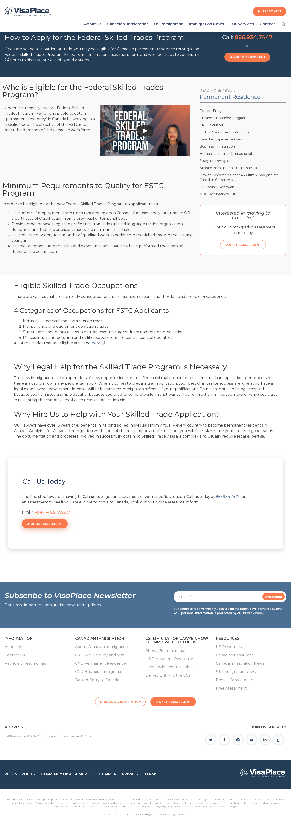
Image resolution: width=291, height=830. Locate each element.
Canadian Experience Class (221, 139)
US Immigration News (236, 672)
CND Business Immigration (99, 672)
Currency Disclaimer (64, 774)
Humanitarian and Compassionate (227, 154)
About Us (93, 24)
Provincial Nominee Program (223, 118)
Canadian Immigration (128, 24)
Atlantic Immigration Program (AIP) (228, 168)
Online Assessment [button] (249, 57)
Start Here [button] (272, 11)
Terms (151, 774)
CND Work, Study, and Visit (99, 655)
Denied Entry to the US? (168, 675)
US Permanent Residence (169, 659)
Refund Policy (20, 774)
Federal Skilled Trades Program (224, 132)
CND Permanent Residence (100, 663)
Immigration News (206, 24)
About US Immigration (166, 650)
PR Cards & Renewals (217, 187)
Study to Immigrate (216, 161)
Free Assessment (231, 688)
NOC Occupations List (217, 194)
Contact (267, 24)
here (96, 343)
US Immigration (168, 24)
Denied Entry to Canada (97, 680)
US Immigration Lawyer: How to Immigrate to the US (177, 640)
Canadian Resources (234, 655)
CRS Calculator (211, 125)
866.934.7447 (254, 37)
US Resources (229, 647)
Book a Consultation (234, 680)
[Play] (145, 130)
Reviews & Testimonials (26, 663)
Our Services (242, 24)
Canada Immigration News (240, 663)
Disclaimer (104, 774)
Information (19, 639)
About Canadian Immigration (101, 647)
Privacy (130, 774)
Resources (227, 639)
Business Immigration (217, 146)
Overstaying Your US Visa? (169, 667)
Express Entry (211, 111)
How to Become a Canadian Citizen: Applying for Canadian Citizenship (239, 177)
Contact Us (15, 655)
